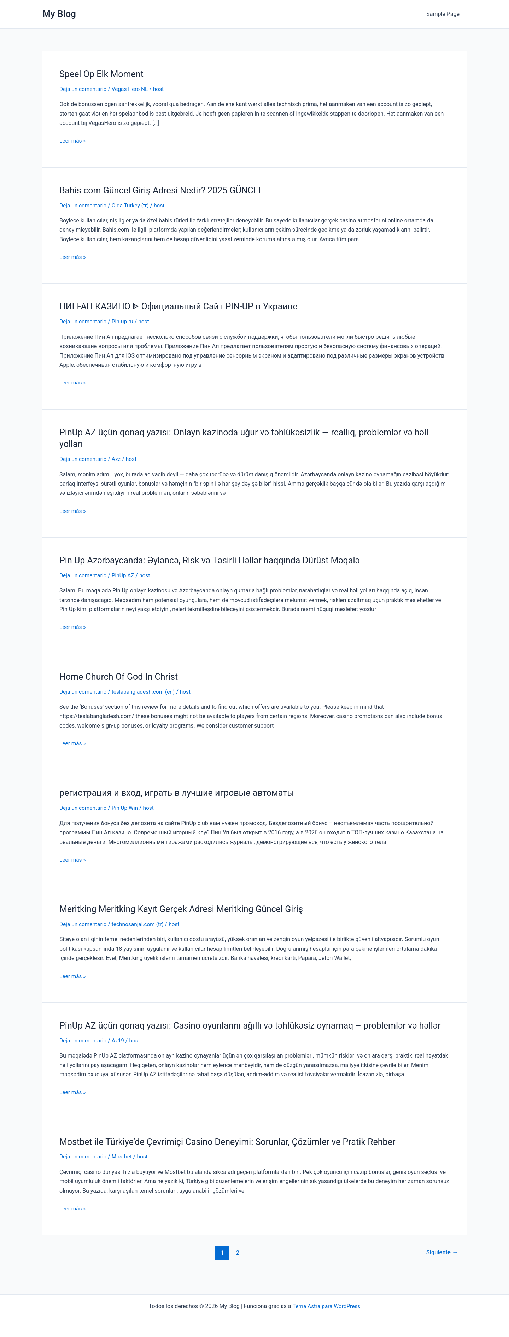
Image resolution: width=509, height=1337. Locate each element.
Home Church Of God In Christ (120, 676)
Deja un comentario (83, 89)
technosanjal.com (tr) (140, 923)
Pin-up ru (124, 321)
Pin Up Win (127, 807)
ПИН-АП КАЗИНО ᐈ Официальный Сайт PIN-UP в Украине (183, 306)
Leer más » (73, 140)
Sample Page (444, 14)
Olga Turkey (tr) (132, 205)
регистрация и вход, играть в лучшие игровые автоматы (181, 792)
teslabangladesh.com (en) (146, 691)
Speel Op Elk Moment (103, 74)
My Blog (59, 13)
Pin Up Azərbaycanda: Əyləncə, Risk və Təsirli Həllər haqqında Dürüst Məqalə (215, 560)
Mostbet (123, 1168)
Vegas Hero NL (132, 89)
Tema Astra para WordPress (326, 1306)
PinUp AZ (125, 575)
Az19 (119, 1051)
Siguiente (441, 1263)
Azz (118, 459)
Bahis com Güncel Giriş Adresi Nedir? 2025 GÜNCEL (165, 190)
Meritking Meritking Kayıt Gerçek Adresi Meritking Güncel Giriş (185, 908)
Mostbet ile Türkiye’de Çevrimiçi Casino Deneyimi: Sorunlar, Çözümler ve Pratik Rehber (233, 1153)
